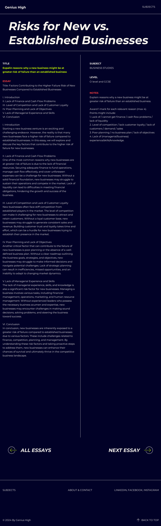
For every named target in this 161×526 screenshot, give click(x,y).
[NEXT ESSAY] (113, 450)
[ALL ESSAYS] (47, 450)
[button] (149, 7)
